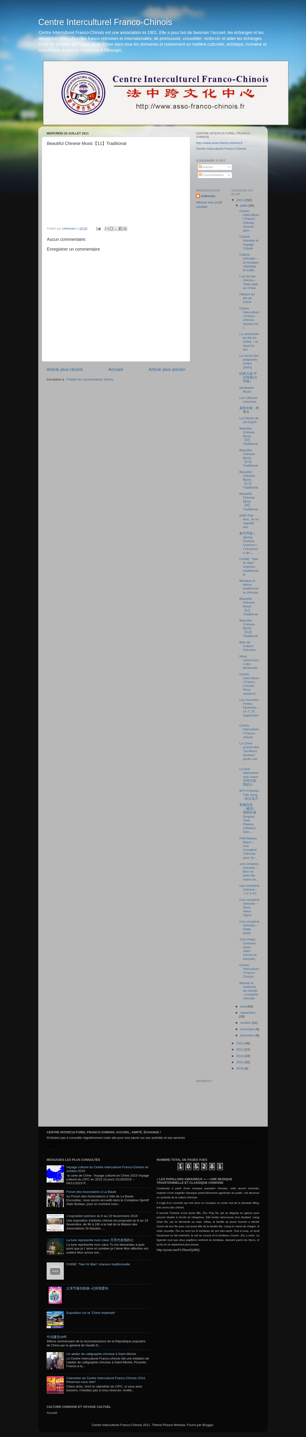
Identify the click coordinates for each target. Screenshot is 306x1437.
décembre (248, 1035)
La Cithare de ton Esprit (249, 420)
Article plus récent (64, 369)
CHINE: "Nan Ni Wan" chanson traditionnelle (249, 566)
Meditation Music (246, 389)
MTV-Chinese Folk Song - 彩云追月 (249, 794)
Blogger (207, 1425)
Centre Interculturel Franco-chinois (249, 731)
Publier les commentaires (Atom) (90, 379)
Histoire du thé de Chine (247, 298)
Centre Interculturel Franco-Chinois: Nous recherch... (249, 683)
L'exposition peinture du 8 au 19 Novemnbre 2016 (101, 1216)
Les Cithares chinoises (248, 399)
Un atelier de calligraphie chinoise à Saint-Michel (101, 1354)
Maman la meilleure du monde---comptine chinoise (248, 990)
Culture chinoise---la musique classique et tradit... (248, 262)
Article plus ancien (167, 369)
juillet (244, 205)
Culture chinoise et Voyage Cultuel (248, 242)
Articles (206, 167)
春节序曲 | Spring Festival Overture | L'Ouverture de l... (248, 543)
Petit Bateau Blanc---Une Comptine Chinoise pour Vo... (248, 848)
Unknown (208, 196)
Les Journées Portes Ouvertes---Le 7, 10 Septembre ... (249, 709)
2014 (240, 1056)
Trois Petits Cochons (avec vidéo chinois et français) (248, 949)
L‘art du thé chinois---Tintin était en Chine (248, 282)
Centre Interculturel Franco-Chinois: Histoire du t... (249, 318)
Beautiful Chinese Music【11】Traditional (248, 479)
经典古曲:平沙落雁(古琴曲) (248, 377)
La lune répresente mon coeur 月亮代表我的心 (248, 776)
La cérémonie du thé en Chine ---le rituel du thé (249, 341)
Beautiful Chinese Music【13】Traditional (248, 458)
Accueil (115, 369)
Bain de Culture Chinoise (247, 646)
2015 (240, 1062)
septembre (248, 1012)
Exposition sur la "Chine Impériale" (91, 1313)
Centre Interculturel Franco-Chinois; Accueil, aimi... (249, 220)
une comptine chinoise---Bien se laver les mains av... (249, 871)
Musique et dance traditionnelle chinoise (249, 586)
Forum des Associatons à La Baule (91, 1192)
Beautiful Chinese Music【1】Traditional (248, 606)
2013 (240, 1049)
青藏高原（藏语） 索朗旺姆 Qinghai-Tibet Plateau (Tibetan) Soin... (247, 818)
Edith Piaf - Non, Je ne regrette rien (248, 521)
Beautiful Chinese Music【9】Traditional (248, 436)
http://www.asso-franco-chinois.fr (219, 143)
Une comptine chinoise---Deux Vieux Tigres (249, 907)
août (243, 1006)
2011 (240, 200)
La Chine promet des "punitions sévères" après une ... (249, 753)
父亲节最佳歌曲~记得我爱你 (87, 1288)
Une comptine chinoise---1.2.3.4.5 (249, 889)
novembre (248, 1029)
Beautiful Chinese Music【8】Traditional (248, 501)
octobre (246, 1022)
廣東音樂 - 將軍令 (249, 410)
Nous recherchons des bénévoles (249, 662)
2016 (240, 1068)
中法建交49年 (57, 1337)
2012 (240, 1043)
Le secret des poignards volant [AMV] (249, 361)
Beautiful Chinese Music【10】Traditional (248, 628)
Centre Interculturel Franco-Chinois (105, 22)
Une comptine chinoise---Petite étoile (249, 927)
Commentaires (211, 175)
